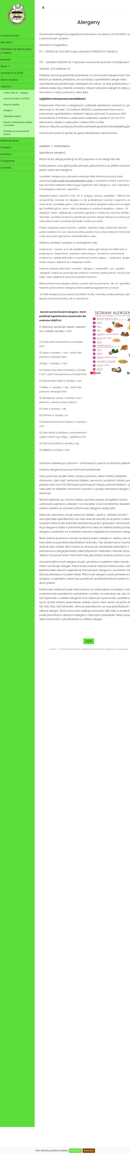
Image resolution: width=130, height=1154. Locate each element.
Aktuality (6, 42)
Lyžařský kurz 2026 (12, 73)
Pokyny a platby (12, 104)
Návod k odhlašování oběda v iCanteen (18, 124)
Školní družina (9, 80)
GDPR (90, 641)
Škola (4, 66)
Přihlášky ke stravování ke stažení (17, 133)
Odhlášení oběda (13, 116)
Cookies (54, 649)
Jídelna (6, 86)
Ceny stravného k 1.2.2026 (17, 98)
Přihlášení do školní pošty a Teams (17, 51)
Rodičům (7, 154)
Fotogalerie (8, 161)
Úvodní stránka (10, 35)
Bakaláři (6, 59)
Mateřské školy (10, 140)
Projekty (6, 147)
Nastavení (89, 1150)
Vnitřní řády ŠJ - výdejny (16, 92)
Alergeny (8, 110)
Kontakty (6, 167)
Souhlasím (75, 1150)
